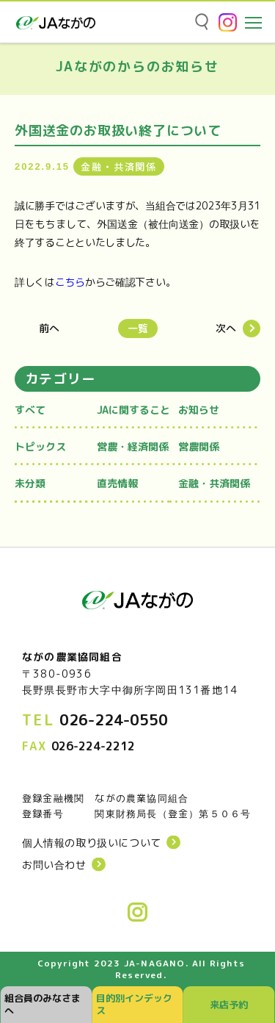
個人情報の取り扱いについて (91, 843)
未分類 (30, 483)
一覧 (138, 328)
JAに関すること (133, 410)
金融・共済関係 (214, 483)
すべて (30, 410)
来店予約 (229, 1004)
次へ (226, 328)
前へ (49, 328)
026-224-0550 (113, 719)
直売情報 (117, 483)
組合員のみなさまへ (42, 1004)
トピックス (40, 446)
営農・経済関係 (133, 446)
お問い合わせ (54, 865)
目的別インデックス (134, 1004)
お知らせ (198, 410)
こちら (70, 282)
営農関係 (198, 446)
